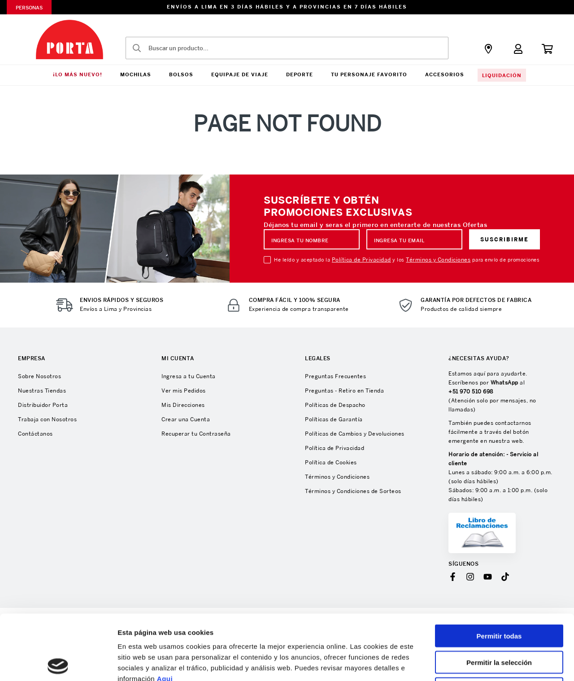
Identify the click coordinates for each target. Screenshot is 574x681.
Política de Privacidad (361, 259)
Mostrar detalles (485, 663)
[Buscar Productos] (137, 48)
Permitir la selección (499, 597)
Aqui (165, 613)
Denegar (499, 624)
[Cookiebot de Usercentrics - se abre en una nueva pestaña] (58, 663)
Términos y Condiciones (438, 259)
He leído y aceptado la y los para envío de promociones (406, 260)
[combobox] (287, 48)
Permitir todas (499, 571)
